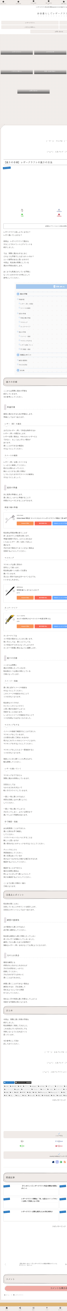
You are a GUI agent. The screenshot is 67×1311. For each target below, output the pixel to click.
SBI (19, 1086)
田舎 (53, 1095)
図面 (29, 1092)
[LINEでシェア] (22, 215)
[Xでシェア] (22, 210)
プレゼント (35, 1089)
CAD (6, 1086)
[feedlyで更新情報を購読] (60, 1162)
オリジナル (58, 1086)
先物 (6, 1092)
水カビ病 (31, 1095)
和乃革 (22, 1092)
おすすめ (41, 1086)
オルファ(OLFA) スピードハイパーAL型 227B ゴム (34, 618)
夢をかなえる (42, 1092)
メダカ (50, 1089)
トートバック (8, 1089)
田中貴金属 (45, 1095)
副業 (16, 1092)
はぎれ (17, 1089)
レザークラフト (9, 1082)
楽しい (11, 1095)
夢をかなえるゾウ (54, 1092)
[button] (33, 1308)
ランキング (58, 1089)
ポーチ (43, 1089)
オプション (49, 1086)
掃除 (63, 1092)
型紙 (35, 1092)
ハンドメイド (25, 1089)
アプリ (25, 1086)
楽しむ (18, 1095)
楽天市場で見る (43, 523)
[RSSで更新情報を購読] (64, 1162)
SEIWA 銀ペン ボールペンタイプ (28, 590)
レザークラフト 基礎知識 (23, 1082)
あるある (33, 1086)
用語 (38, 1095)
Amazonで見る (25, 523)
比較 (24, 1095)
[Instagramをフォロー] (57, 1162)
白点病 (59, 1095)
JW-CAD (13, 1086)
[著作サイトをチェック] (53, 1162)
